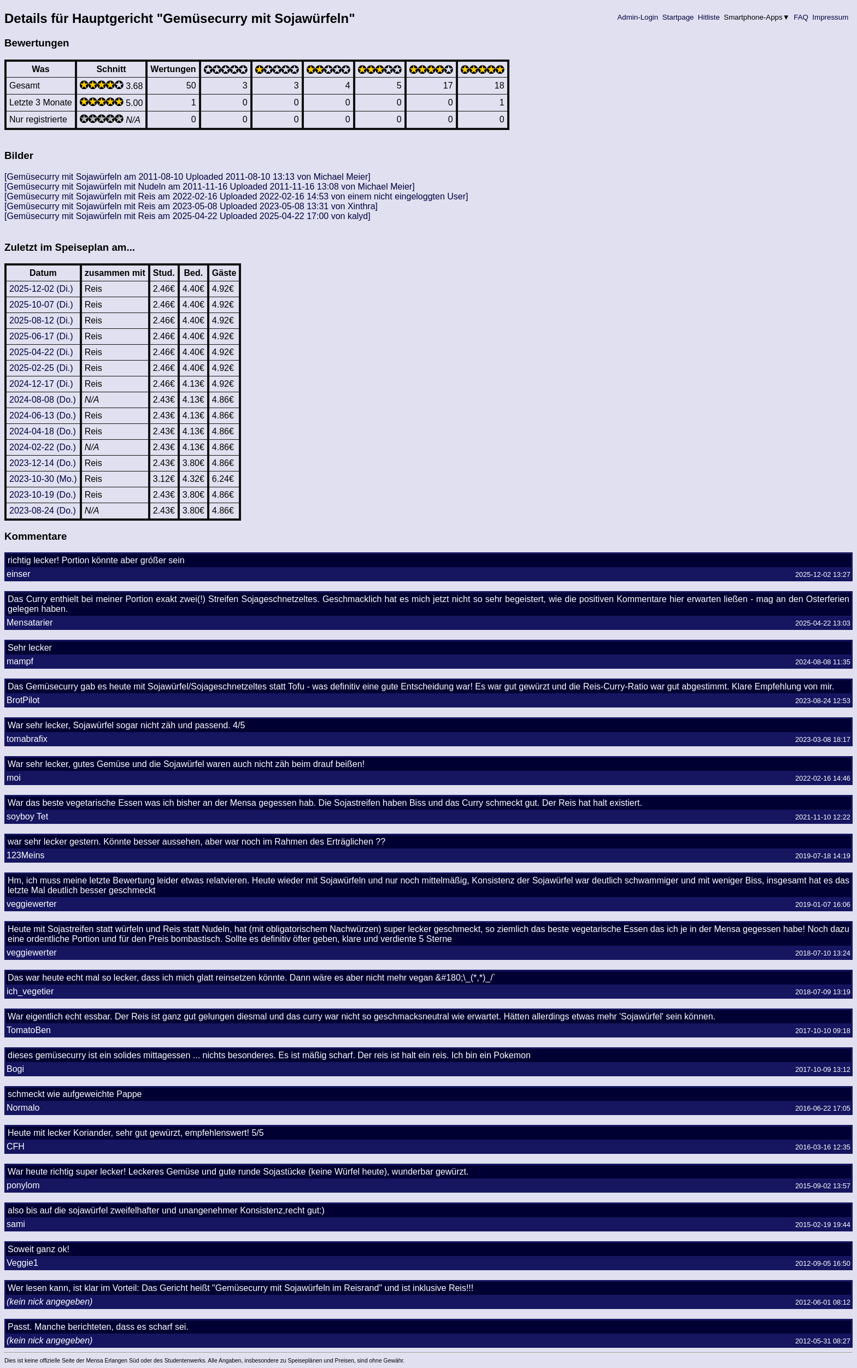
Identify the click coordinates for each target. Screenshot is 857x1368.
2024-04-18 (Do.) (42, 431)
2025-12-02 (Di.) (41, 288)
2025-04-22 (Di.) (41, 352)
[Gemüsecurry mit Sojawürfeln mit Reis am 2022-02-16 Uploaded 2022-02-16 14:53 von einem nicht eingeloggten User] (236, 196)
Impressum (830, 17)
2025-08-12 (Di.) (41, 320)
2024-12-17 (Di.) (41, 383)
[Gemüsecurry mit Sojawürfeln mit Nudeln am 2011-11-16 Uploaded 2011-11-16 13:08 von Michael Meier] (209, 186)
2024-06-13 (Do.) (42, 415)
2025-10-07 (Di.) (41, 304)
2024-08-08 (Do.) (42, 399)
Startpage (678, 17)
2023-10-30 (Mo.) (43, 478)
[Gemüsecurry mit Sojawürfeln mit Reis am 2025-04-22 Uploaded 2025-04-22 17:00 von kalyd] (187, 216)
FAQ (801, 17)
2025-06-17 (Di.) (41, 336)
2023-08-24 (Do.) (42, 510)
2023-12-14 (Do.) (42, 463)
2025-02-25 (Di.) (41, 368)
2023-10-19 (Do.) (42, 494)
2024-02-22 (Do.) (42, 447)
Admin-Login (637, 17)
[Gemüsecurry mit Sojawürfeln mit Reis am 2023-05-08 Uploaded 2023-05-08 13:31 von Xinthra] (191, 206)
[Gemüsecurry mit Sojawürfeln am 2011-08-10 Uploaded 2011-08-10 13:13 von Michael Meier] (187, 176)
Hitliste (708, 17)
